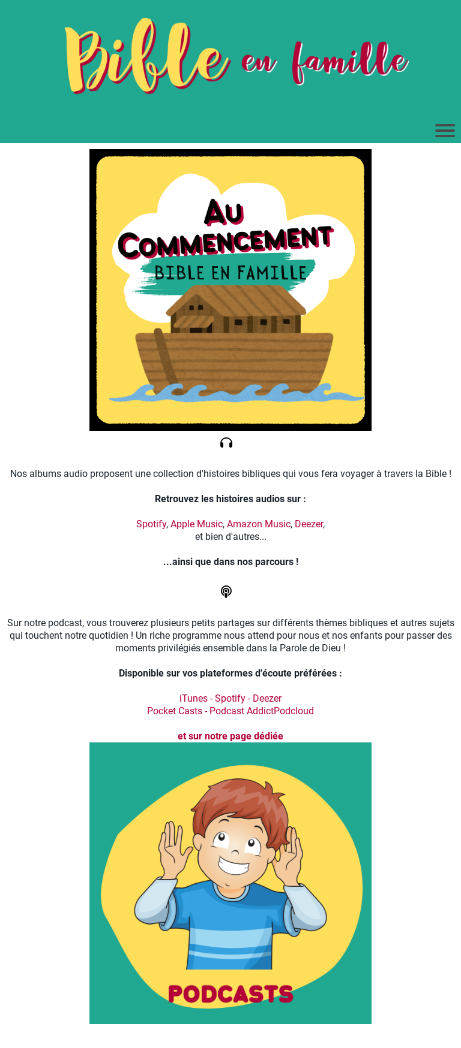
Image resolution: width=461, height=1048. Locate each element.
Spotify (151, 524)
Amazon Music (259, 524)
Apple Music (196, 524)
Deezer (309, 524)
